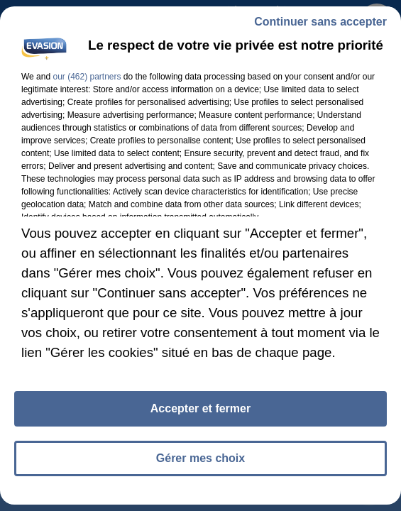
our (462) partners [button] (87, 77)
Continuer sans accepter (320, 22)
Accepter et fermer (200, 408)
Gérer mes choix (200, 458)
